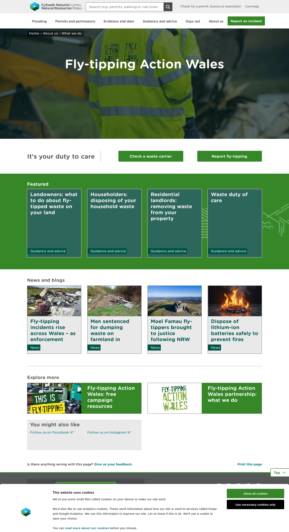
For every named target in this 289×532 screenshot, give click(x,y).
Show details (212, 524)
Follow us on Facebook (52, 432)
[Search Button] (168, 6)
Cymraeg (252, 6)
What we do (71, 33)
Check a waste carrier (151, 156)
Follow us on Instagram (109, 432)
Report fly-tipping (229, 156)
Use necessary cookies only (255, 484)
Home (34, 33)
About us (50, 33)
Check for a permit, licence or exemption (210, 6)
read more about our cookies (87, 508)
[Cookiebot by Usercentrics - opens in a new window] (26, 524)
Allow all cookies (255, 473)
